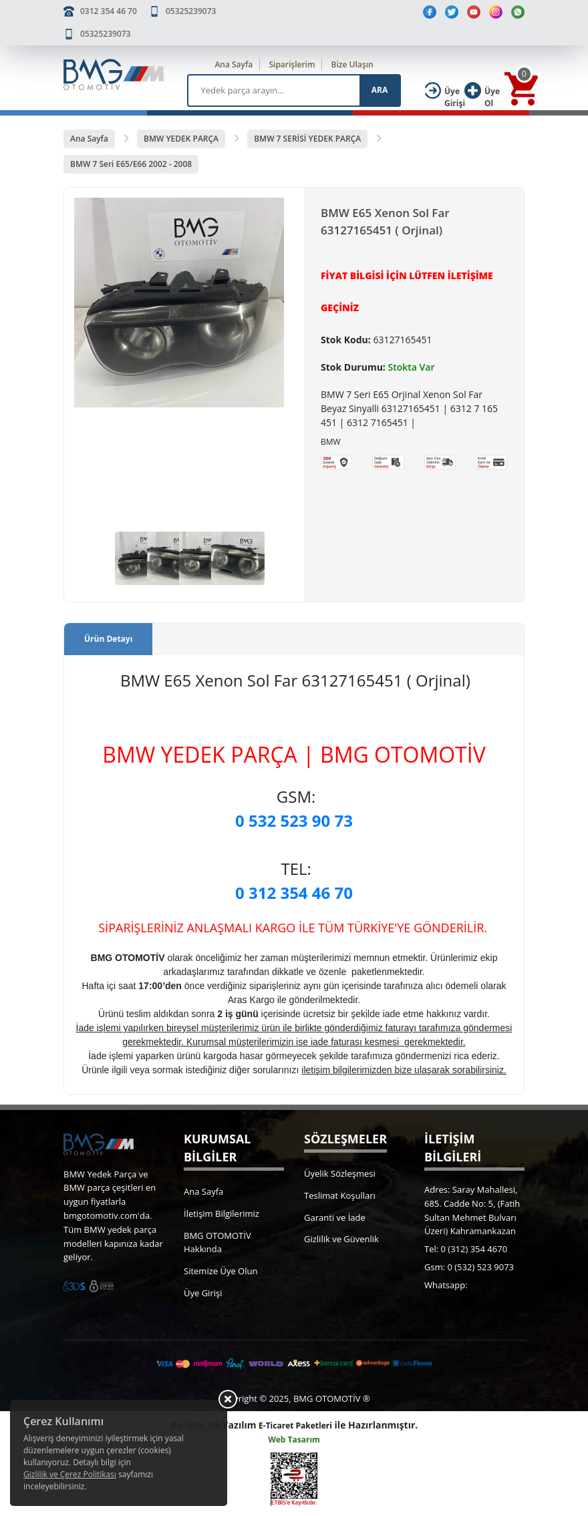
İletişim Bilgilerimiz (221, 1213)
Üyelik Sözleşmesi (340, 1173)
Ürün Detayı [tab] (108, 638)
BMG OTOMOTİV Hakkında (217, 1242)
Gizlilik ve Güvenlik (341, 1239)
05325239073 (191, 11)
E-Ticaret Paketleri (295, 1425)
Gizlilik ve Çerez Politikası (69, 1474)
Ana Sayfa (233, 64)
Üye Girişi (203, 1293)
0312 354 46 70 (108, 11)
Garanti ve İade (334, 1217)
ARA (380, 90)
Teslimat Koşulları (340, 1195)
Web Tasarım (294, 1439)
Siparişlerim (292, 64)
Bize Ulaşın (352, 64)
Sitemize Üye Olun (220, 1271)
